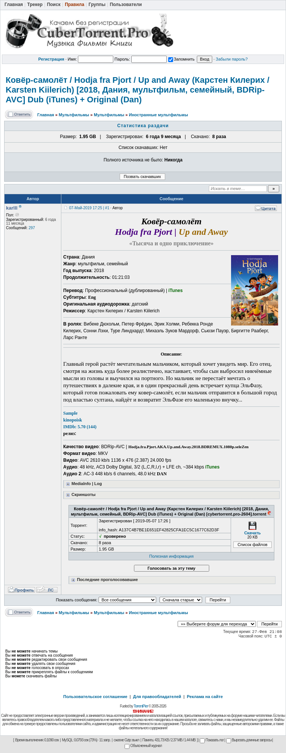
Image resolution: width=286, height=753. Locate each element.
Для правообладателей (157, 696)
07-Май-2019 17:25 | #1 (89, 208)
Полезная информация (171, 556)
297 (32, 228)
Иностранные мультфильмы (158, 115)
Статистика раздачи (143, 125)
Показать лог (212, 740)
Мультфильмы (74, 115)
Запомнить (181, 59)
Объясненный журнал (143, 746)
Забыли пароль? (232, 59)
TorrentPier (141, 706)
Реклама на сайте (205, 696)
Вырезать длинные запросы (249, 740)
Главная (45, 115)
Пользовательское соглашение (95, 696)
